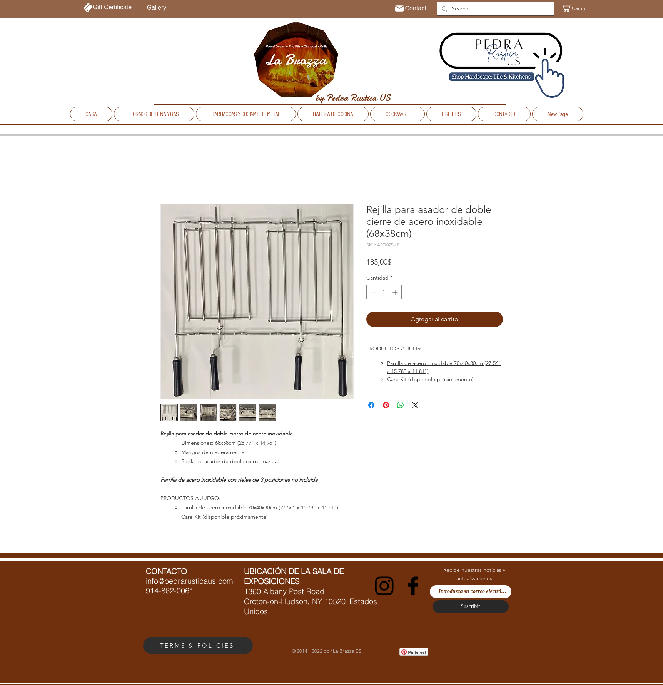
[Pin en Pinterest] (386, 405)
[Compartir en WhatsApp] (400, 405)
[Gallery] (157, 8)
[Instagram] (384, 585)
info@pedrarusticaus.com (189, 581)
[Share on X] (415, 405)
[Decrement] (372, 292)
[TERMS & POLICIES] (198, 645)
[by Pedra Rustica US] (353, 98)
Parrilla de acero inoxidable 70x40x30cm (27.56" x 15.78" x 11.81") (259, 507)
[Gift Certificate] (107, 7)
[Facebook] (413, 585)
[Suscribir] (471, 606)
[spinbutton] (384, 292)
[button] (575, 8)
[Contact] (410, 8)
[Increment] (396, 292)
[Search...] (495, 9)
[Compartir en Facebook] (371, 405)
